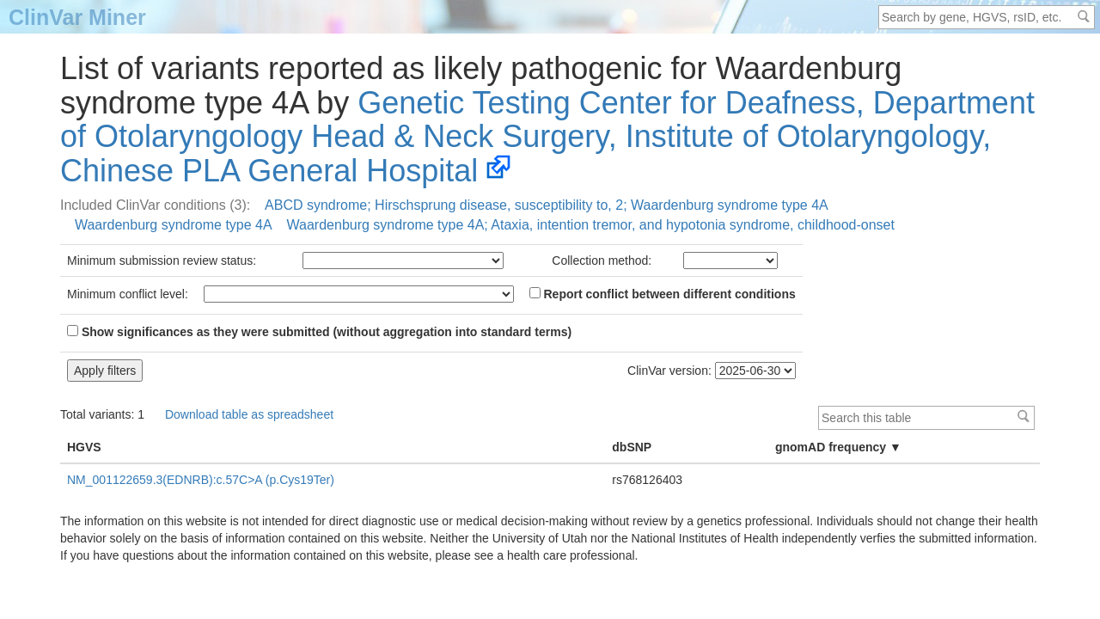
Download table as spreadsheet (249, 414)
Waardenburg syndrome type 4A (173, 225)
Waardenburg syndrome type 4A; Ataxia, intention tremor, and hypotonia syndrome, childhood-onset (591, 225)
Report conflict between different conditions (662, 294)
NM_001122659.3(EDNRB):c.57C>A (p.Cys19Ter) (200, 480)
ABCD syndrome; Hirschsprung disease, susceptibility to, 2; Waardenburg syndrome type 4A (546, 205)
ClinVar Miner (77, 17)
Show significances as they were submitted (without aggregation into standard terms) (319, 332)
